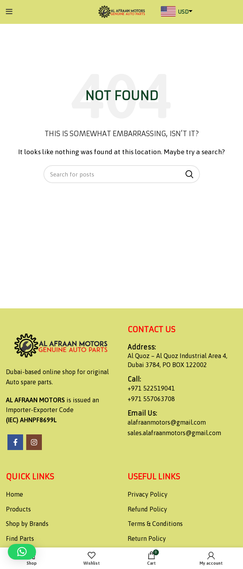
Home (14, 494)
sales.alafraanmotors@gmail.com (174, 432)
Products (18, 509)
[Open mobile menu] (9, 12)
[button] (22, 552)
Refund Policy (147, 509)
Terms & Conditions (155, 523)
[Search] (121, 174)
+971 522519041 (151, 388)
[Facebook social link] (15, 442)
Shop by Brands (27, 523)
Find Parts (20, 538)
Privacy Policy (147, 494)
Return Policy (147, 538)
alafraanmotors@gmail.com (167, 422)
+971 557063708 (151, 398)
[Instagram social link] (34, 442)
